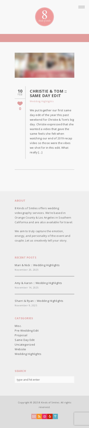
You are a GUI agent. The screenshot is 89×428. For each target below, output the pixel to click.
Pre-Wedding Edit (27, 330)
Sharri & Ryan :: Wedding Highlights (39, 301)
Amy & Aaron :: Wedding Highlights (38, 283)
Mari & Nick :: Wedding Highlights (37, 265)
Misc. (18, 326)
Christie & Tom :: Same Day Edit (48, 93)
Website (20, 349)
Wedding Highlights (41, 101)
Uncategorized (25, 344)
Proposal (21, 335)
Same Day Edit (25, 340)
